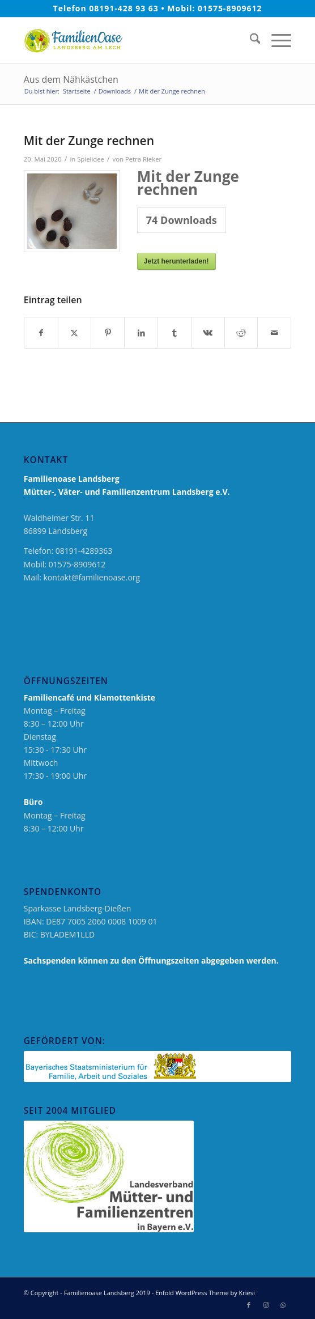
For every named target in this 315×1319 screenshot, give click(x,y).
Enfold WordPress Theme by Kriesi (205, 1292)
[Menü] (275, 40)
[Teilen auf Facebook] (41, 332)
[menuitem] (250, 40)
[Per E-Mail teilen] (274, 332)
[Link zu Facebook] (248, 1304)
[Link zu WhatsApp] (282, 1304)
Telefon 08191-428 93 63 (106, 8)
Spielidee (90, 159)
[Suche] (250, 40)
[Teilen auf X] (74, 332)
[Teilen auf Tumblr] (174, 332)
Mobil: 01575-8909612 (214, 8)
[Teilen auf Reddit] (241, 332)
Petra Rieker (143, 159)
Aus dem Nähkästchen (71, 79)
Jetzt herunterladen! (176, 261)
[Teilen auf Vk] (207, 332)
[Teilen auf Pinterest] (107, 332)
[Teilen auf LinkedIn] (141, 332)
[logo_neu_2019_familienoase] (131, 40)
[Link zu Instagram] (265, 1304)
